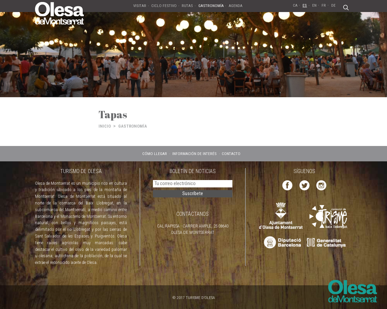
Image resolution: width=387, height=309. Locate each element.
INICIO (105, 126)
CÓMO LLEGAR (154, 153)
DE (333, 5)
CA (295, 5)
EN (314, 5)
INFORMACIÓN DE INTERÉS (194, 153)
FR (324, 5)
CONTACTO (231, 153)
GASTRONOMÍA (132, 126)
